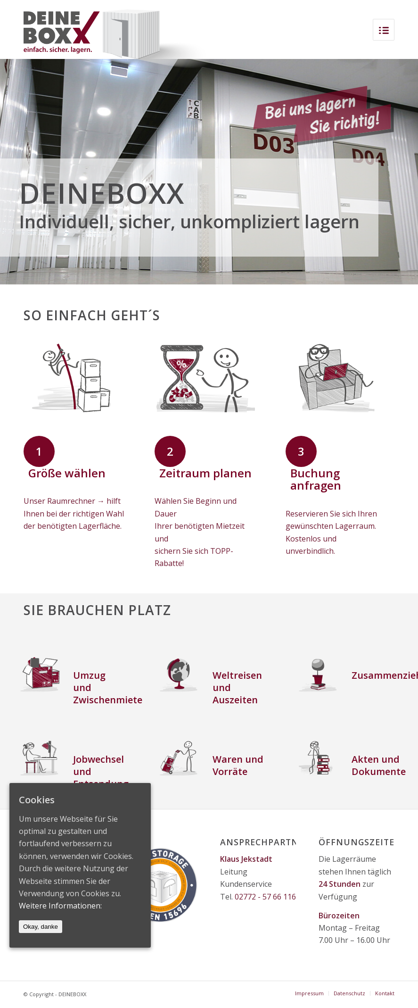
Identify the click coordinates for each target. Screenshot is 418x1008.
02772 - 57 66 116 (265, 896)
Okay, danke (40, 926)
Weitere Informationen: (60, 905)
